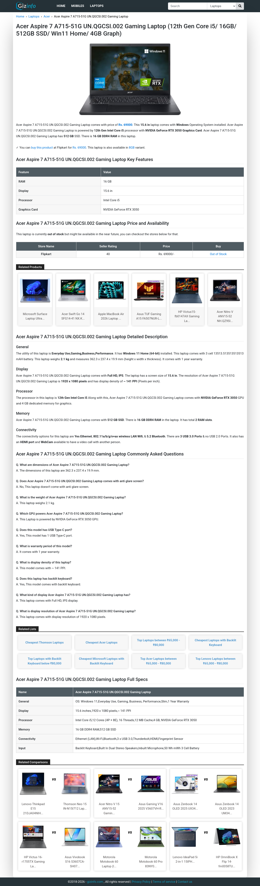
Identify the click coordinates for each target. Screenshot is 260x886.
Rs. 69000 (79, 147)
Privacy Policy (141, 882)
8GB (132, 147)
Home (61, 6)
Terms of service (164, 882)
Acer (47, 16)
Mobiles (77, 6)
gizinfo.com (95, 882)
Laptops (96, 6)
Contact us (185, 882)
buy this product (42, 147)
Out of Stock (218, 254)
